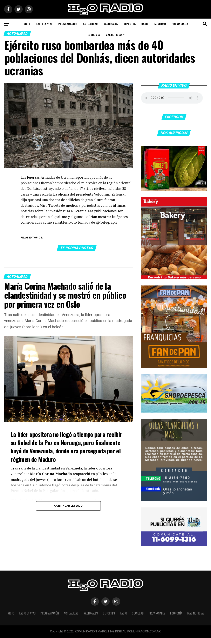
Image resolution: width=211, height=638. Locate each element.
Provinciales (180, 23)
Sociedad (160, 23)
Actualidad (90, 23)
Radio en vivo (44, 23)
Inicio (26, 23)
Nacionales (110, 23)
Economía (94, 34)
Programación (67, 23)
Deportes (129, 23)
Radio (145, 23)
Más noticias (114, 34)
